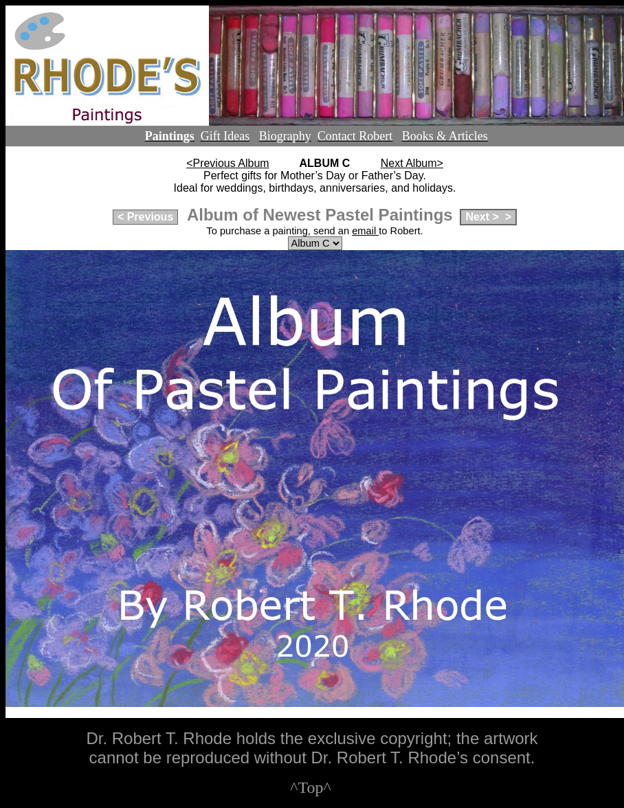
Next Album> (412, 163)
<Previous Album (227, 163)
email (365, 230)
